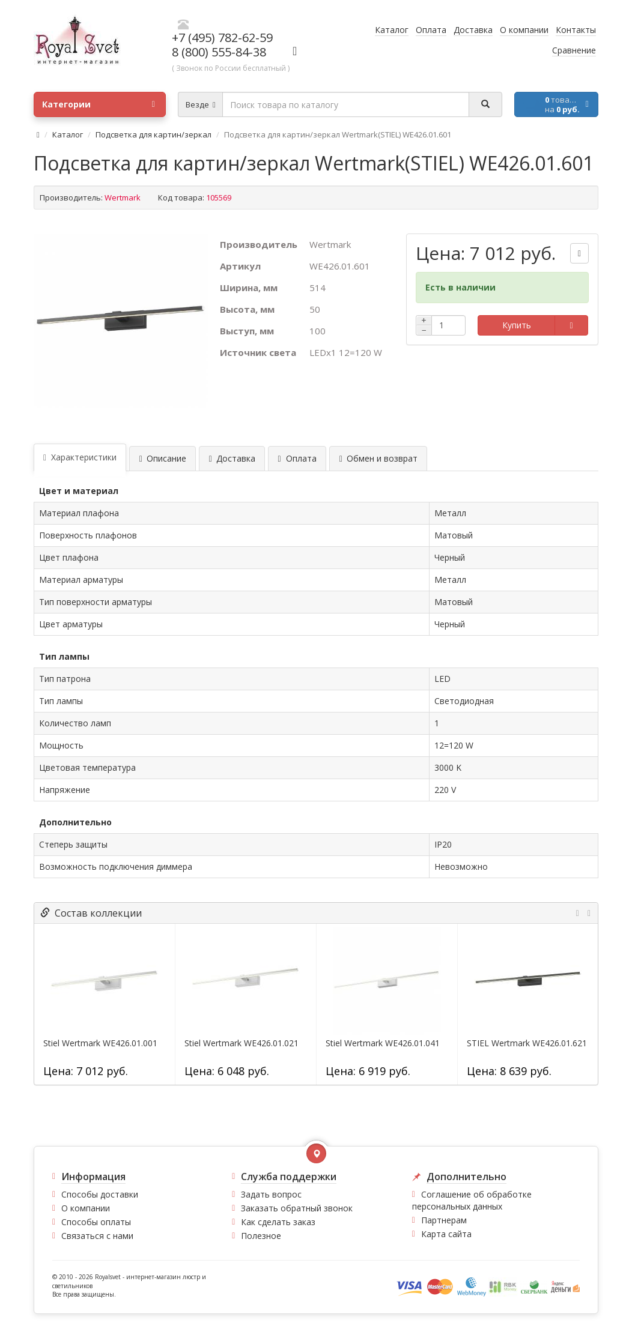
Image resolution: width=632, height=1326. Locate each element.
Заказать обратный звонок (297, 1208)
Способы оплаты (96, 1222)
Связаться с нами (97, 1235)
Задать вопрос (271, 1194)
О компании (85, 1208)
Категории (98, 104)
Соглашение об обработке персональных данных (472, 1200)
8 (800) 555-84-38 (219, 52)
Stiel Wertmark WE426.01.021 (241, 1043)
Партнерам (444, 1220)
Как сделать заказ (278, 1222)
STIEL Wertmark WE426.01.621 (527, 1043)
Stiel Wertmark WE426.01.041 (383, 1043)
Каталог (67, 134)
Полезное (261, 1235)
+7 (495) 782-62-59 (222, 37)
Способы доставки (99, 1194)
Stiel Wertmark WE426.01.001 (100, 1043)
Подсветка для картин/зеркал (153, 134)
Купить (516, 325)
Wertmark (123, 197)
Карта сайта (446, 1234)
